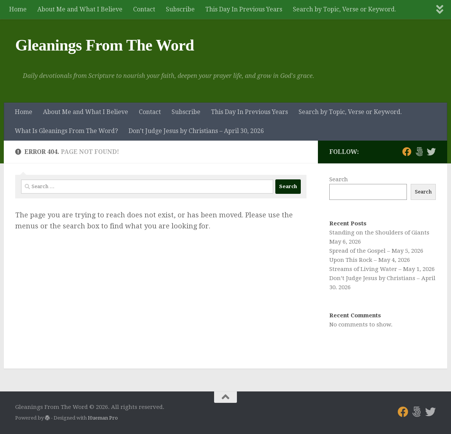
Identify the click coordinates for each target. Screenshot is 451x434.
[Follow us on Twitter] (431, 151)
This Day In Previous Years (243, 9)
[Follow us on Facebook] (406, 151)
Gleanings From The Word (104, 45)
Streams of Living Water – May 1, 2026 (382, 269)
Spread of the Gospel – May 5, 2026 (376, 250)
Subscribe (180, 9)
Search (338, 179)
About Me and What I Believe (79, 9)
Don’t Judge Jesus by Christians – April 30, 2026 (196, 131)
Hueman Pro (103, 418)
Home (18, 9)
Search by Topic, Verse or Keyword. (344, 9)
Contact (144, 9)
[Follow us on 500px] (419, 151)
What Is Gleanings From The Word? (66, 131)
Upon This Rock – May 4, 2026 (369, 260)
